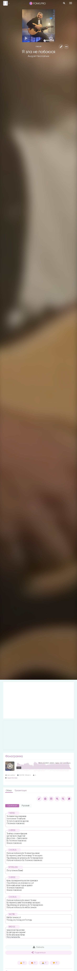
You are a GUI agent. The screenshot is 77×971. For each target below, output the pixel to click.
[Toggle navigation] (70, 3)
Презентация (20, 790)
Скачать (38, 947)
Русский (25, 806)
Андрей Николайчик (12, 778)
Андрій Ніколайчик (38, 56)
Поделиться (39, 952)
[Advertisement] (38, 700)
